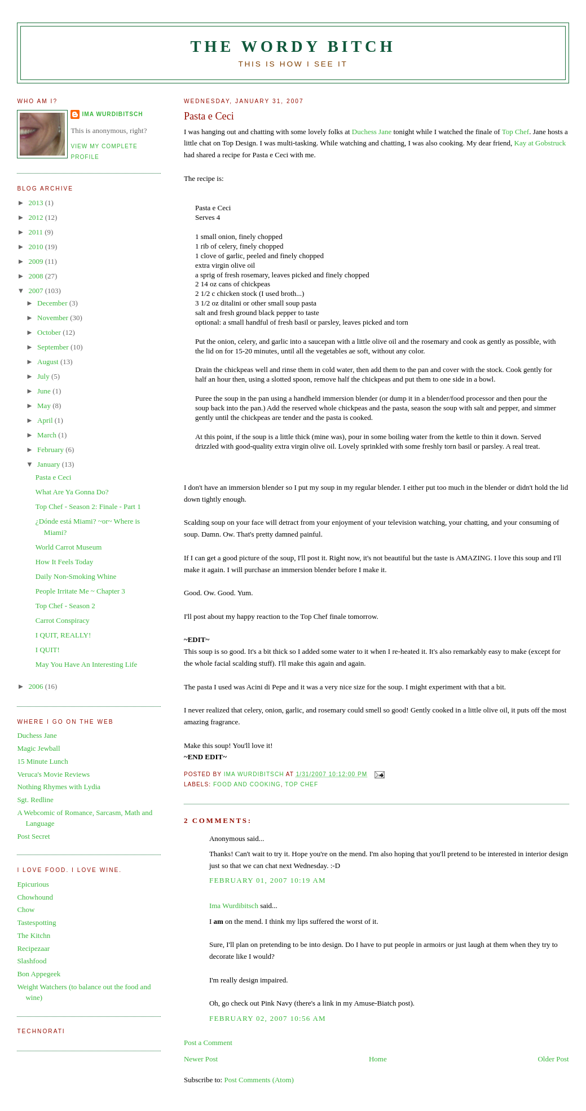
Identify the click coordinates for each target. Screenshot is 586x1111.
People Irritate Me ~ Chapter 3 (80, 591)
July (44, 376)
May (44, 405)
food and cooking (247, 784)
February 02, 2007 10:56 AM (267, 1018)
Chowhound (35, 897)
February (51, 449)
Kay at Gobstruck (540, 143)
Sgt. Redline (35, 799)
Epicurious (33, 884)
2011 (36, 232)
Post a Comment (208, 1042)
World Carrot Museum (69, 547)
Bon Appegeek (38, 974)
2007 (36, 290)
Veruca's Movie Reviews (53, 774)
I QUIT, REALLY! (63, 635)
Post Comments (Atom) (259, 1079)
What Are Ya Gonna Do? (72, 492)
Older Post (553, 1059)
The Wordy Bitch (293, 46)
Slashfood (31, 961)
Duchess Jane (371, 131)
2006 (36, 686)
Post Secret (33, 836)
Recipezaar (33, 948)
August (48, 361)
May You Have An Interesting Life (87, 664)
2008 (36, 276)
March (47, 435)
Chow (25, 909)
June (44, 391)
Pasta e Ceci (54, 477)
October (50, 332)
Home (378, 1059)
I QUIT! (48, 649)
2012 (36, 217)
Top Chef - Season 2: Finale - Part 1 (88, 506)
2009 (36, 261)
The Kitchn (33, 935)
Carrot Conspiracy (63, 620)
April (46, 420)
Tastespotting (36, 922)
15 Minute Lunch (42, 761)
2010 (36, 246)
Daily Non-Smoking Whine (76, 576)
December (53, 303)
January (49, 464)
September (54, 347)
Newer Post (201, 1059)
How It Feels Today (64, 561)
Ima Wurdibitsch (233, 905)
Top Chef (516, 131)
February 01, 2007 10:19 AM (267, 880)
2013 (36, 202)
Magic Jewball (38, 748)
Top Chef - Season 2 (65, 605)
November (53, 317)
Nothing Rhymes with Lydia (58, 786)
